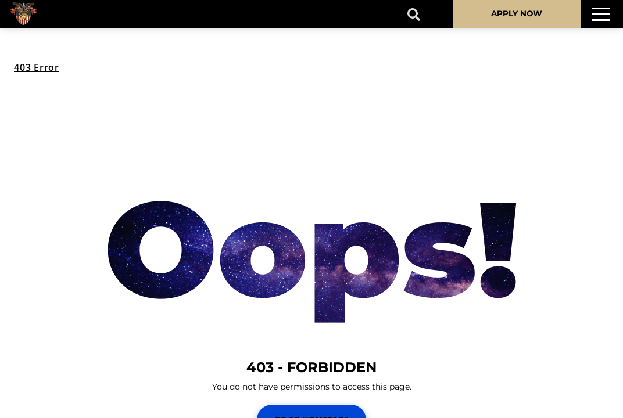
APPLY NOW (516, 13)
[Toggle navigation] (601, 14)
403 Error (36, 67)
